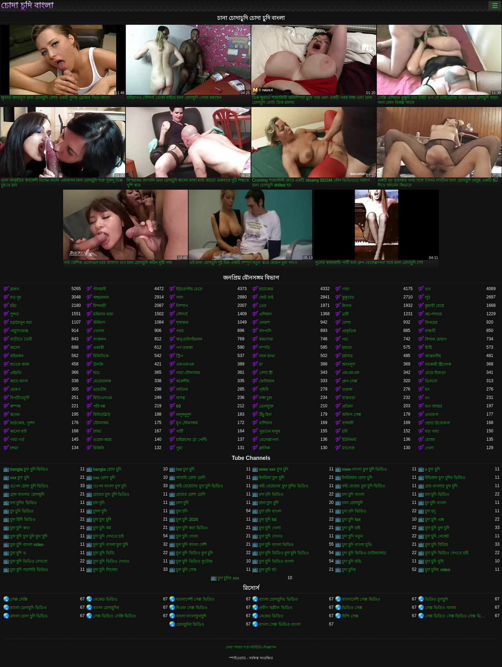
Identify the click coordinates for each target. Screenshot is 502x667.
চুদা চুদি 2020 (187, 519)
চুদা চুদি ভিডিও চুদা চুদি (194, 553)
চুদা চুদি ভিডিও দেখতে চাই (446, 553)
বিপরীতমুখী (19, 397)
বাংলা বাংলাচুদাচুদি (191, 616)
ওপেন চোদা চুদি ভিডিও (29, 486)
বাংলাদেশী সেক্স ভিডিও (195, 599)
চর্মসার (347, 356)
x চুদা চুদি (432, 469)
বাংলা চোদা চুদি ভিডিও (29, 616)
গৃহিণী (263, 389)
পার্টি (179, 431)
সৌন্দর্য (182, 314)
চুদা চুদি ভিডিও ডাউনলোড (364, 553)
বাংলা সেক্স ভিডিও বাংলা (280, 624)
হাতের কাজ (19, 364)
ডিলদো (431, 381)
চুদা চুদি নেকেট (437, 536)
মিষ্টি (428, 347)
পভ (345, 339)
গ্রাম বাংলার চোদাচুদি (27, 494)
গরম (180, 330)
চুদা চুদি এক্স (434, 519)
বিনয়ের (431, 322)
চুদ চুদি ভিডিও (21, 511)
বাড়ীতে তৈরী (21, 339)
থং (427, 397)
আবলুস (348, 364)
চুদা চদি (182, 511)
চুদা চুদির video (437, 569)
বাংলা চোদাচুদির (106, 607)
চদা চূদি (99, 502)
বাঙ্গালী (347, 422)
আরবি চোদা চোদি (190, 477)
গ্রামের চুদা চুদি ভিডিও (111, 494)
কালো (15, 347)
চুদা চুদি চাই (351, 527)
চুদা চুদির (349, 569)
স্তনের (15, 414)
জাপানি (265, 330)
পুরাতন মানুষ (269, 431)
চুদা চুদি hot (351, 519)
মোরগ (15, 389)
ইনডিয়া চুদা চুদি (271, 477)
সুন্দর (14, 314)
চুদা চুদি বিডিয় (436, 544)
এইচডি (16, 372)
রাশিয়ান (265, 422)
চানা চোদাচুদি (352, 502)
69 (178, 406)
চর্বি (345, 431)
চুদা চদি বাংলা (270, 511)
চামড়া (347, 347)
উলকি (98, 364)
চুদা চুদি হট (267, 569)
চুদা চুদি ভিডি (103, 553)
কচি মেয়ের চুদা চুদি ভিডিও (363, 486)
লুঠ (427, 297)
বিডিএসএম (102, 397)
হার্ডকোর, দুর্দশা (22, 422)
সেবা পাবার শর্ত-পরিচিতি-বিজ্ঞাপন (251, 647)
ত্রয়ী (345, 314)
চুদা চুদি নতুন (352, 536)
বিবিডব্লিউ (101, 414)
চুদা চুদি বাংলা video (27, 544)
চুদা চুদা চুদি (102, 519)
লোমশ (264, 322)
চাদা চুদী (182, 502)
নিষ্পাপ (182, 305)
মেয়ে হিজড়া (435, 372)
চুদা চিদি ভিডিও (23, 519)
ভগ (428, 289)
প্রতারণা (431, 414)
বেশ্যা (346, 322)
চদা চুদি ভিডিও (437, 494)
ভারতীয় (99, 389)
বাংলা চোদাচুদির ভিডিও (278, 599)
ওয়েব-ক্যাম (102, 439)
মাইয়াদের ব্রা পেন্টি (191, 439)
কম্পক (15, 406)
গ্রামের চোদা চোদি (190, 494)
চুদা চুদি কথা (20, 527)
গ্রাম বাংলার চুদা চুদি (441, 486)
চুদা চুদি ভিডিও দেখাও (111, 561)
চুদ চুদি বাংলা (435, 502)
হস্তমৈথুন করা (21, 322)
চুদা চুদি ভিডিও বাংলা (276, 561)
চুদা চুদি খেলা (270, 527)
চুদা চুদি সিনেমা (105, 569)
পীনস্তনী (99, 289)
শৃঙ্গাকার (182, 322)
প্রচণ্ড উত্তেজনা (437, 422)
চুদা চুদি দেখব (187, 536)
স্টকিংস (99, 322)
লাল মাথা (267, 356)
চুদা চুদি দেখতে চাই (108, 536)
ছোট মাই (266, 297)
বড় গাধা (432, 431)
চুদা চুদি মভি (352, 561)
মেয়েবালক (102, 381)
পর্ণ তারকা (184, 347)
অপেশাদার (433, 314)
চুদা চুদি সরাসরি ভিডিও (29, 569)
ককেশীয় (182, 381)
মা (261, 364)
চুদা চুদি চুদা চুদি (437, 527)
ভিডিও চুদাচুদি (436, 599)
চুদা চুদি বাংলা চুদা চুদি (110, 544)
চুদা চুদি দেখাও (271, 536)
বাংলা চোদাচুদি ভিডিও (28, 607)
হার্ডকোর (266, 289)
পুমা (179, 448)
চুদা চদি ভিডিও (354, 511)
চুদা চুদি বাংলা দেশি (191, 544)
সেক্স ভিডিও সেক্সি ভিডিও (114, 616)
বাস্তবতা (348, 397)
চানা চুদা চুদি (269, 502)
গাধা (345, 289)
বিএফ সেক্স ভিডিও (191, 607)
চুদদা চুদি (100, 511)
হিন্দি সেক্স (350, 616)
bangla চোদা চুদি (107, 469)
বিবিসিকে (100, 356)
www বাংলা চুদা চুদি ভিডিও (364, 469)
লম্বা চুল (265, 397)
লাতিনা (182, 389)
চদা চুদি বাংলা (353, 494)
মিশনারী (99, 305)
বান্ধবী (430, 330)
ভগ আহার (433, 406)
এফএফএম (185, 364)
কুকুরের (348, 297)
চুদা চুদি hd (267, 519)
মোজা (430, 439)
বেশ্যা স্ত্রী (266, 372)
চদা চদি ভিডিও (271, 494)
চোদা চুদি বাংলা (27, 5)
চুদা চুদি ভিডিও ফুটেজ (194, 561)
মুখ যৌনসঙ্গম (187, 422)
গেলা (429, 448)
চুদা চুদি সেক (186, 569)
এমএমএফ (350, 372)
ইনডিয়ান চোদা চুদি (357, 477)
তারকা (347, 389)
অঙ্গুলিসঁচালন (189, 339)
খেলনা (98, 330)
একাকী (98, 347)
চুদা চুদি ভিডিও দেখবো (28, 561)
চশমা (97, 431)
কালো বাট (18, 431)
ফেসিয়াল (266, 381)
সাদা (179, 297)
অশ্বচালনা (101, 297)
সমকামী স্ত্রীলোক (438, 364)
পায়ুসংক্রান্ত (19, 330)
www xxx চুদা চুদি (273, 469)
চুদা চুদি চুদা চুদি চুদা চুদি (28, 536)
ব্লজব (14, 289)
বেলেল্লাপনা (269, 439)
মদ (427, 389)
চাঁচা (13, 305)
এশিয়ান (265, 314)
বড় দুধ (15, 297)
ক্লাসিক (264, 448)
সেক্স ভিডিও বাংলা (440, 607)
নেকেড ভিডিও (105, 599)
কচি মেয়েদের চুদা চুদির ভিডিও (284, 486)
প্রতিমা (347, 406)
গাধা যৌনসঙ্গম (188, 372)
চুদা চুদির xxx (228, 578)
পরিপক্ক (99, 406)
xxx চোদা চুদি (104, 477)
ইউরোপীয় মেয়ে (189, 289)
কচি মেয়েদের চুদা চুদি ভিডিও (199, 486)
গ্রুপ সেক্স (349, 381)
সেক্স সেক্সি (19, 599)
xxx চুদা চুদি (19, 477)
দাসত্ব (180, 397)
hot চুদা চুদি (185, 469)
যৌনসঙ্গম (101, 422)
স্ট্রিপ (179, 356)
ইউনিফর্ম (349, 439)
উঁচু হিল (265, 414)
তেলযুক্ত (266, 406)
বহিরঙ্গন (16, 356)
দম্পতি (264, 347)
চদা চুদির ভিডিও (23, 502)
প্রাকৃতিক (349, 330)
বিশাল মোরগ (436, 339)
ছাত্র (96, 372)
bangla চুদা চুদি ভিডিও (29, 469)
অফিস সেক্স (351, 414)
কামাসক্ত (266, 339)
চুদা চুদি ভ (18, 553)
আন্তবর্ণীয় (433, 356)
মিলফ (347, 305)
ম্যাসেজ (348, 448)
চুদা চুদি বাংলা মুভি (357, 544)
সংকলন (99, 339)
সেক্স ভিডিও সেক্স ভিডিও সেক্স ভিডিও (455, 616)
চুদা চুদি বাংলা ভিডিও (276, 544)
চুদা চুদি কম (102, 527)
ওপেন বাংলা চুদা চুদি (110, 486)
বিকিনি (98, 448)
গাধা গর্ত (17, 439)
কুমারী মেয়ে (434, 305)
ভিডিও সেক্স (352, 607)
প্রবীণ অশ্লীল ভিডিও (275, 607)
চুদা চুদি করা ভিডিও (192, 527)
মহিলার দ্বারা (103, 314)
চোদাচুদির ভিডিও (190, 624)
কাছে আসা (19, 381)
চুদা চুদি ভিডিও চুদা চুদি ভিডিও (284, 553)
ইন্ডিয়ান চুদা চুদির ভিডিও (445, 477)
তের (262, 305)
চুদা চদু (430, 511)
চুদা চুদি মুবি (434, 561)
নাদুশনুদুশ (183, 414)
